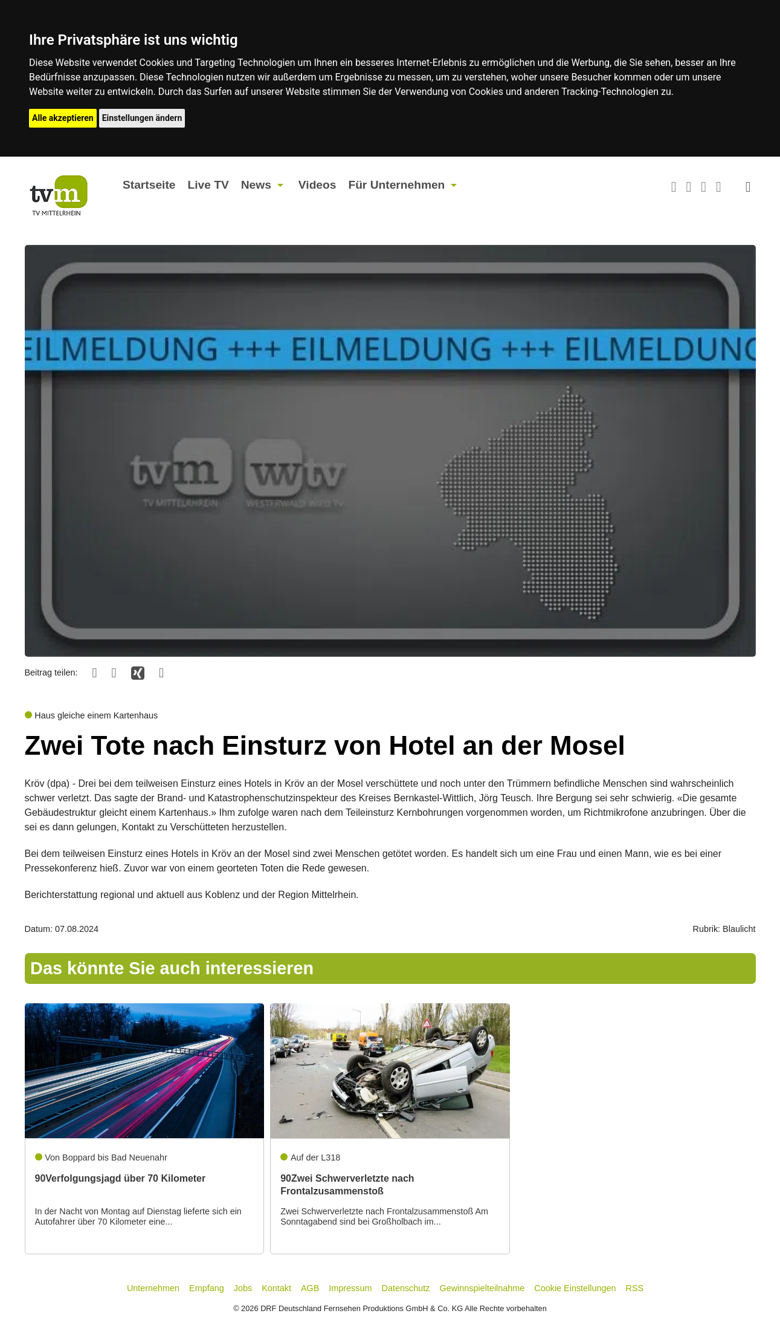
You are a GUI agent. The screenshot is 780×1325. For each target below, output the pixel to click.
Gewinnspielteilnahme (482, 1288)
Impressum (350, 1288)
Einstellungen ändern (142, 118)
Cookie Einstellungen (575, 1288)
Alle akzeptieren (63, 118)
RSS (635, 1288)
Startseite (149, 184)
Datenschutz (406, 1288)
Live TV (207, 184)
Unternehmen (153, 1288)
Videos (317, 184)
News (256, 184)
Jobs (243, 1288)
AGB (310, 1288)
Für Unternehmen (396, 184)
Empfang (206, 1288)
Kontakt (276, 1288)
